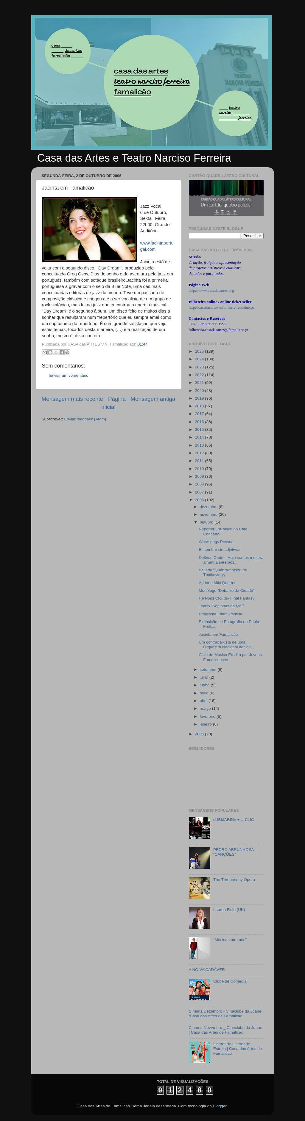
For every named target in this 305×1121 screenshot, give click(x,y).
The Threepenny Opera (234, 879)
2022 (200, 375)
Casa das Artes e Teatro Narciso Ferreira (134, 158)
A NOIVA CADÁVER (207, 969)
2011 (200, 460)
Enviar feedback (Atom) (85, 419)
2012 (200, 453)
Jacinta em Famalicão (218, 634)
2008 (200, 484)
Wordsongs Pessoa (216, 542)
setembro (209, 669)
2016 (200, 422)
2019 (200, 398)
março (206, 708)
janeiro (206, 724)
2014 (200, 437)
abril (204, 701)
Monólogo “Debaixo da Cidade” (226, 590)
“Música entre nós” (230, 939)
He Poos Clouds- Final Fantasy (226, 598)
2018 (200, 406)
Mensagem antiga (152, 399)
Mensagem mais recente (72, 399)
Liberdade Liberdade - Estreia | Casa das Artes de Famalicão (237, 1049)
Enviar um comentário (68, 375)
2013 (200, 445)
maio (205, 693)
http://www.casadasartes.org (211, 290)
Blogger (219, 1106)
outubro (207, 522)
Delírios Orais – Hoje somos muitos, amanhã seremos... (231, 560)
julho (204, 677)
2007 (200, 492)
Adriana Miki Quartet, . (219, 583)
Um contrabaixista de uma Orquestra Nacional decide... (226, 644)
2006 (200, 500)
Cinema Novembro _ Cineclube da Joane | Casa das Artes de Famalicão (225, 1030)
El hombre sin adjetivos (219, 549)
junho (205, 685)
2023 (200, 367)
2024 (200, 359)
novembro (209, 514)
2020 (200, 390)
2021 (200, 382)
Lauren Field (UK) (229, 909)
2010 (200, 468)
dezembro (209, 506)
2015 (200, 429)
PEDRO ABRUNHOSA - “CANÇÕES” (234, 852)
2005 (200, 734)
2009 (200, 476)
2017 (200, 413)
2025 (200, 351)
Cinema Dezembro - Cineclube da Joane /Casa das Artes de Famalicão (225, 1013)
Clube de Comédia (230, 981)
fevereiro (208, 716)
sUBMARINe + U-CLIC (233, 819)
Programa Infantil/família (220, 614)
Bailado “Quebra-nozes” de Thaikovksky (223, 572)
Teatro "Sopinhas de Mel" (221, 606)
